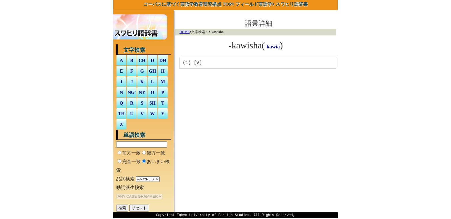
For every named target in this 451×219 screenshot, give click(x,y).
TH (121, 113)
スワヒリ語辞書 (292, 4)
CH (142, 60)
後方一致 (156, 152)
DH (162, 60)
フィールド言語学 (253, 4)
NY (142, 92)
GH (152, 71)
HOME (184, 32)
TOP (187, 4)
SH (152, 103)
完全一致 (131, 161)
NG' (132, 92)
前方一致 (131, 152)
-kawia (272, 47)
